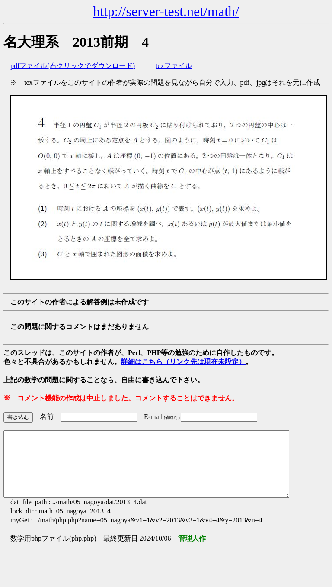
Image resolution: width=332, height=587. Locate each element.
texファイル (174, 65)
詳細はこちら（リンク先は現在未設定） (183, 361)
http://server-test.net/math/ (166, 11)
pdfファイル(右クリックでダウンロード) (72, 65)
